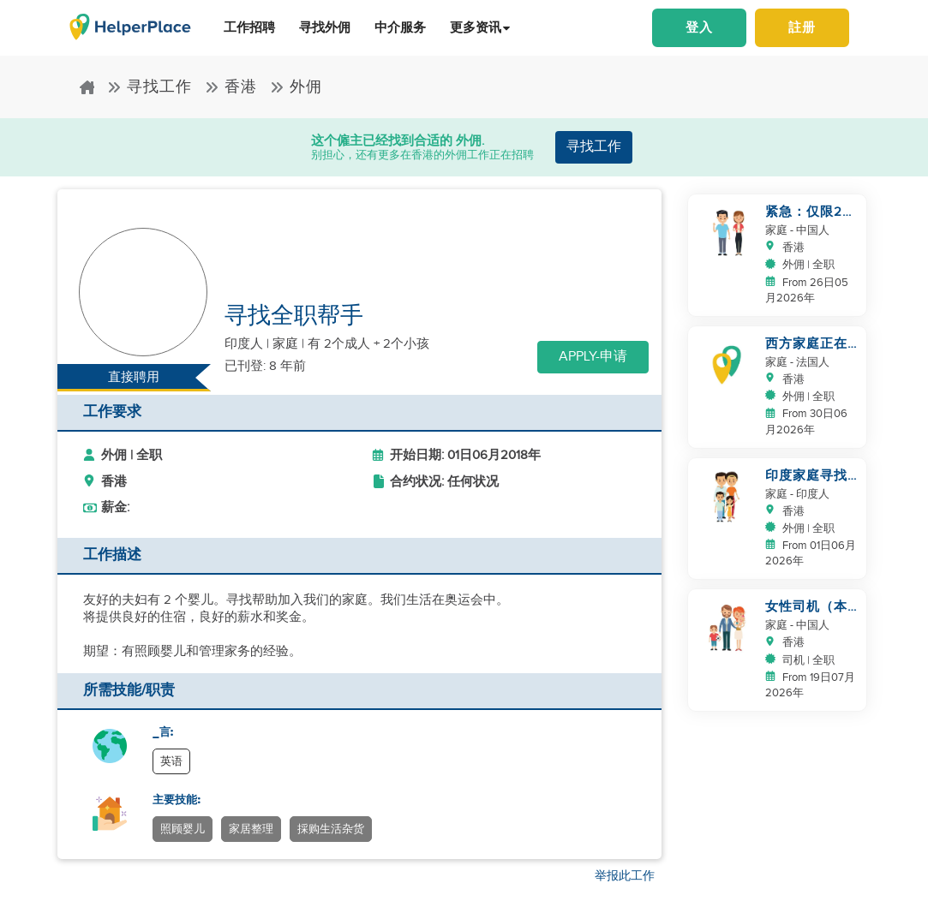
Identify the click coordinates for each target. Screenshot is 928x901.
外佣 (296, 87)
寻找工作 (149, 87)
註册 (802, 28)
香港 (231, 87)
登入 (699, 28)
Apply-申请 (593, 357)
